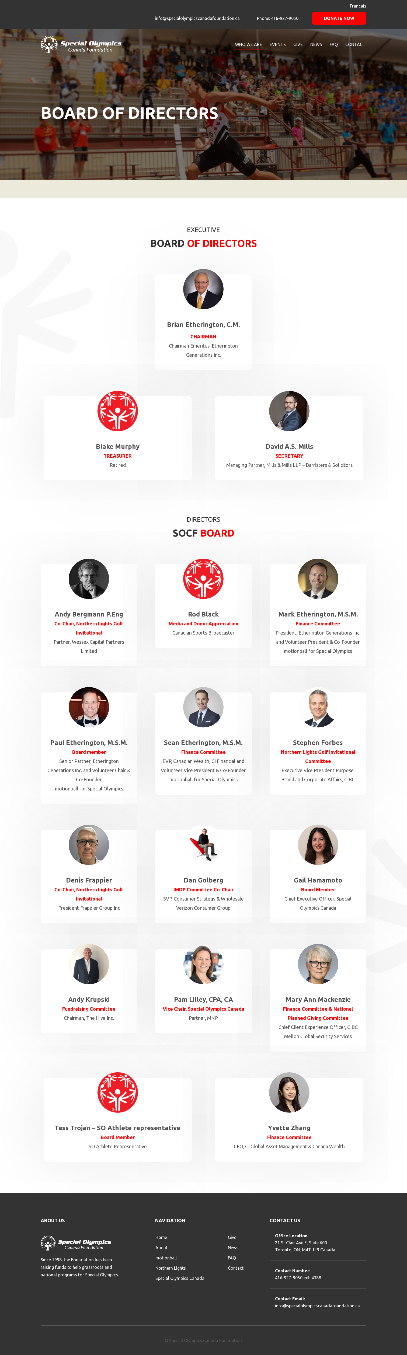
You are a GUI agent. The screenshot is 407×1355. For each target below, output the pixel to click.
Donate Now (339, 18)
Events (278, 44)
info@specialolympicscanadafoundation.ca (197, 18)
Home (161, 1237)
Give (232, 1237)
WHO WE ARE (248, 44)
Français (358, 5)
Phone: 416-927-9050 (277, 18)
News (233, 1247)
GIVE (298, 44)
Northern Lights (170, 1268)
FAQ (334, 44)
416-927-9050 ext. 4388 (298, 1277)
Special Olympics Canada (179, 1278)
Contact (235, 1268)
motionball (166, 1257)
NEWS (316, 44)
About (161, 1247)
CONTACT (355, 44)
